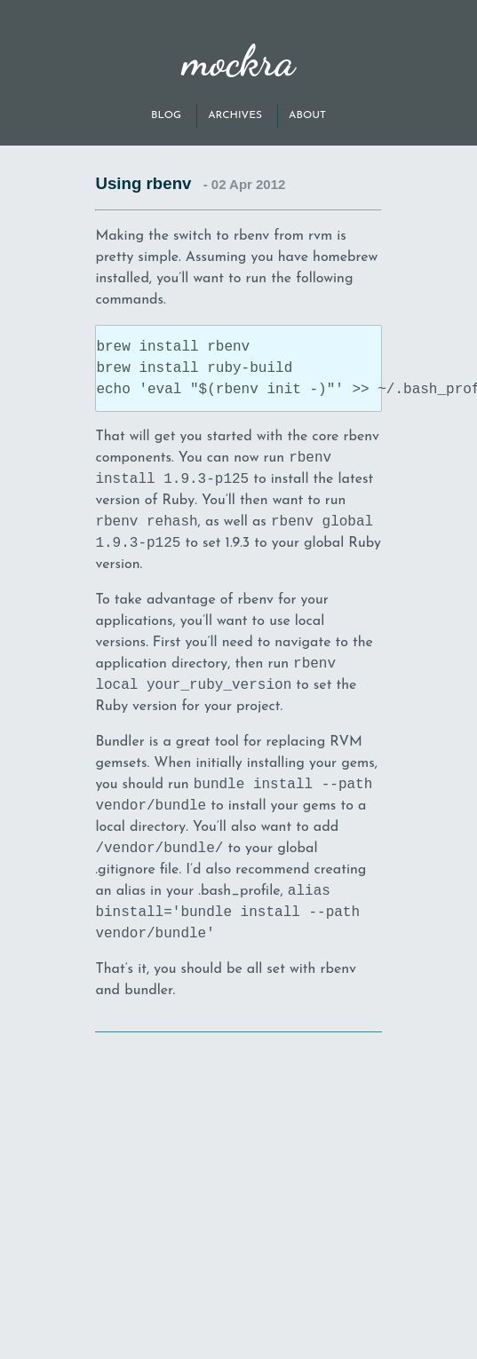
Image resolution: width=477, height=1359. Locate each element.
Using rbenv (143, 183)
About (307, 115)
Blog (166, 115)
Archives (235, 115)
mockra (238, 61)
